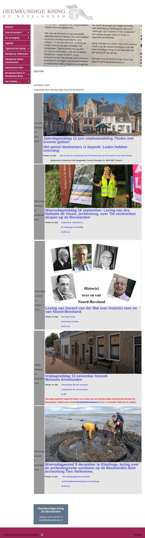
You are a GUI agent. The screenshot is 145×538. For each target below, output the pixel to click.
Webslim (138, 535)
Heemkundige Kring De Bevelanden (22, 535)
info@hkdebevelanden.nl (51, 520)
